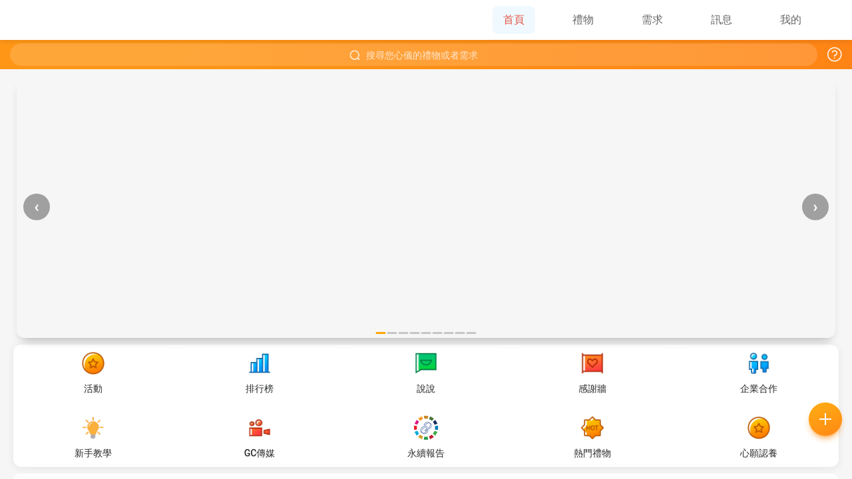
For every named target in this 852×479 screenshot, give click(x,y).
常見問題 (350, 326)
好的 (502, 326)
